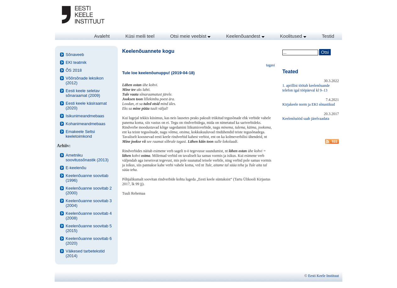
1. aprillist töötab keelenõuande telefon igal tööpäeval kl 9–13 (306, 87)
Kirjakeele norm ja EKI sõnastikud (308, 104)
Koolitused (293, 36)
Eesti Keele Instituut (323, 276)
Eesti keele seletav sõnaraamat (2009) (83, 93)
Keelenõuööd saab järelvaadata (305, 118)
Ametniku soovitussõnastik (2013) (87, 157)
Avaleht (102, 36)
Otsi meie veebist (190, 36)
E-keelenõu (76, 167)
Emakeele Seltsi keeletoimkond (80, 134)
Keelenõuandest (245, 36)
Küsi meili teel (140, 36)
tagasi (270, 65)
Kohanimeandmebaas (85, 123)
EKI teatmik (76, 62)
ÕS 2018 (74, 70)
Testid (328, 36)
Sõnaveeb (75, 54)
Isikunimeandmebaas (85, 116)
